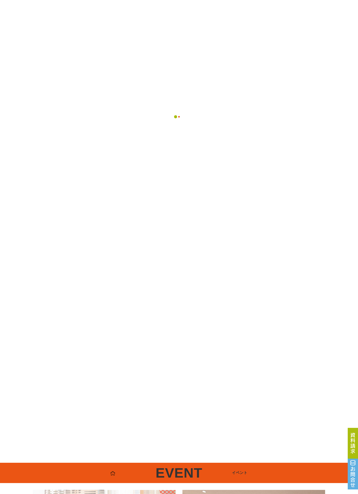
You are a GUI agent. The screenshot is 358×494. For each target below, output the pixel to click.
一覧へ (178, 217)
